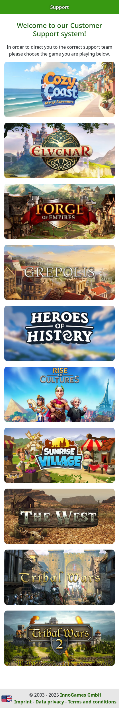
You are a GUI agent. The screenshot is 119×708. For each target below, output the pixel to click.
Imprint (23, 702)
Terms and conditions (92, 702)
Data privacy (50, 702)
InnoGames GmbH (80, 695)
